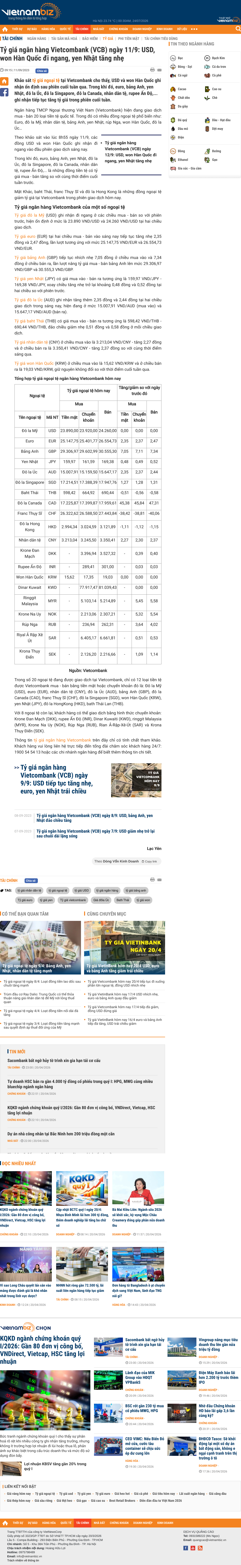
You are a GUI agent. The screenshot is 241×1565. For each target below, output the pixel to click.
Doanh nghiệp (65, 1234)
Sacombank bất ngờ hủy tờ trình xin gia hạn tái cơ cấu (53, 1060)
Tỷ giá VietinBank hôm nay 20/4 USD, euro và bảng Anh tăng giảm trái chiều (123, 968)
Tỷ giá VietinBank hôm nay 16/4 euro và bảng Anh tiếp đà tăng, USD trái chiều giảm (125, 1022)
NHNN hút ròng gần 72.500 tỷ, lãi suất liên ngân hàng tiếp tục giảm (80, 1288)
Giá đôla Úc (101, 900)
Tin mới (17, 1052)
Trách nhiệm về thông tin (23, 1560)
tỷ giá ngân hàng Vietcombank (62, 740)
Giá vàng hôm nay (19, 1494)
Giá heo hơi (122, 1494)
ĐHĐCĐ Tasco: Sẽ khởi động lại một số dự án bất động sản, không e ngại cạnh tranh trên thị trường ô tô (218, 1449)
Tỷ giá (108, 39)
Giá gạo (81, 1500)
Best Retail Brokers (122, 1500)
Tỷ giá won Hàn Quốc (34, 363)
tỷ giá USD (82, 890)
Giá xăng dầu (217, 1494)
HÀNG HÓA (48, 29)
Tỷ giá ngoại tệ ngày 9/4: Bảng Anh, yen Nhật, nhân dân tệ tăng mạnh (36, 968)
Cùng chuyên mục (106, 914)
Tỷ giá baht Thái (29, 321)
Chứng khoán (16, 1093)
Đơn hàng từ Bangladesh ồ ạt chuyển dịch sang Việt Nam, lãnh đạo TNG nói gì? (138, 1290)
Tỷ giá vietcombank (73, 900)
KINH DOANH (165, 29)
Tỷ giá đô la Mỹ (29, 215)
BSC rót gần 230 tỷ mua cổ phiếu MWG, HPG (144, 1408)
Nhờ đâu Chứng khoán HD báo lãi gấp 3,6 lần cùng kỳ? (217, 1411)
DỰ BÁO (32, 29)
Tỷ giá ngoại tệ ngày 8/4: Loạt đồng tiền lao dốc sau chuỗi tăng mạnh (42, 983)
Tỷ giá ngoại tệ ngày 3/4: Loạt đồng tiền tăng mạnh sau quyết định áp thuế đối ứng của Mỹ (42, 1026)
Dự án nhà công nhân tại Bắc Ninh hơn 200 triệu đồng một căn (60, 1134)
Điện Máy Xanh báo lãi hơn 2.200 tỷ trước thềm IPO (218, 1377)
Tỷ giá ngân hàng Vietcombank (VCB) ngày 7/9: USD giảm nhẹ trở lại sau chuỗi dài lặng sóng (96, 834)
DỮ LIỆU (182, 29)
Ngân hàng (36, 39)
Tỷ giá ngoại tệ (45, 1494)
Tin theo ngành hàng (192, 44)
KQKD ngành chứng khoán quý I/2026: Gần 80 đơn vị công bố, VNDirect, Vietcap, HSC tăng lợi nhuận (81, 1110)
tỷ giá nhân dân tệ (29, 890)
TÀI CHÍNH (81, 29)
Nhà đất (12, 1141)
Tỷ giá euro (24, 236)
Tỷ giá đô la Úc (28, 300)
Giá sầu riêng (43, 1500)
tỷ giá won (143, 900)
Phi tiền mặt (128, 39)
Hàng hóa (118, 1305)
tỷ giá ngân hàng (107, 890)
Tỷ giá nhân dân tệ (31, 342)
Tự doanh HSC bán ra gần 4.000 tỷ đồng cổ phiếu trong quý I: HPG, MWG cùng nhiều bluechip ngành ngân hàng (80, 1084)
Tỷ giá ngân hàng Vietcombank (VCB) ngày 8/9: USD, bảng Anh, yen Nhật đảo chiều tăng (95, 818)
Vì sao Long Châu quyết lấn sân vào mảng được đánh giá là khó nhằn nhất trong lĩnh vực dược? (25, 1290)
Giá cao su (98, 1500)
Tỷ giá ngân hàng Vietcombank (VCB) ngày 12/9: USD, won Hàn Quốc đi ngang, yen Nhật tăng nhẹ (131, 152)
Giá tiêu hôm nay (164, 1494)
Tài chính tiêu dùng (161, 39)
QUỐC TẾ (65, 29)
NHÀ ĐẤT (98, 29)
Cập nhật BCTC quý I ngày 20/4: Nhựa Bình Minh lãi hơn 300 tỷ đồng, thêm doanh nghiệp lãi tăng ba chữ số (82, 1217)
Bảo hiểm (90, 39)
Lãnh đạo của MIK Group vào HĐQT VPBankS (140, 1377)
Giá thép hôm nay (18, 1500)
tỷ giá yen (46, 900)
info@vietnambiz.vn (29, 1556)
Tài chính (12, 38)
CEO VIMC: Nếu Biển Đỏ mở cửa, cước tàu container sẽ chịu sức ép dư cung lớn (144, 1446)
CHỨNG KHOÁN (118, 29)
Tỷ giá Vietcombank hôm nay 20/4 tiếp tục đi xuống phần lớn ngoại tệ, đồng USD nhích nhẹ (126, 983)
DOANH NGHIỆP (142, 29)
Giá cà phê (141, 1494)
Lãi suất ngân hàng (192, 1494)
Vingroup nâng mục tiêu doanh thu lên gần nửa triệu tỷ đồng (218, 1345)
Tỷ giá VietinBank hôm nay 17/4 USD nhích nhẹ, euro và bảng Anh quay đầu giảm (123, 996)
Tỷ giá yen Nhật (29, 279)
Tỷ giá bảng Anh (29, 257)
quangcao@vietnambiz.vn (209, 1540)
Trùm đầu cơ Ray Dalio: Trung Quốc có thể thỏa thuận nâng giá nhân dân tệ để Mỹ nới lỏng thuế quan (39, 998)
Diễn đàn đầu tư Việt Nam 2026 (161, 1500)
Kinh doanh (7, 1305)
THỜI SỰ (17, 29)
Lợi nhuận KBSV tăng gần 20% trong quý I (55, 1466)
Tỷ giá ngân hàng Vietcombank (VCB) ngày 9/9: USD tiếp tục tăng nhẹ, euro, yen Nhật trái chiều (56, 779)
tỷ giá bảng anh (136, 890)
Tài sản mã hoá (64, 39)
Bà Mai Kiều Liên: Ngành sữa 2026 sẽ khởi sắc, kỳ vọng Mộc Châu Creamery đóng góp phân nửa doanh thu (138, 1217)
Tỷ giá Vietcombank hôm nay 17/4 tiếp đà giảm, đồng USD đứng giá (123, 1009)
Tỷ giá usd (66, 1494)
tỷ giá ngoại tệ (46, 80)
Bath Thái (122, 900)
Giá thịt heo (64, 1500)
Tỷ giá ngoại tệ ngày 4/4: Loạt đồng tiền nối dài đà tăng (41, 1013)
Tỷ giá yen (84, 1494)
